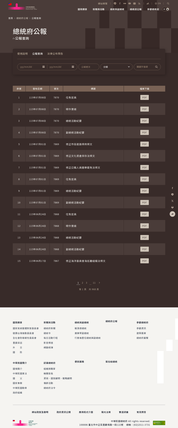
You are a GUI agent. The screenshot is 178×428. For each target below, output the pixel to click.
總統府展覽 (142, 336)
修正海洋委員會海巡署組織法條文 (86, 261)
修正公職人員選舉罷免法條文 (83, 167)
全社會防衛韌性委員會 (24, 336)
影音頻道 (48, 340)
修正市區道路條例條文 (79, 144)
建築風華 (141, 331)
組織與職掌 (49, 364)
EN (158, 3)
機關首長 (48, 369)
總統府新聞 (49, 326)
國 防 (17, 350)
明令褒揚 (71, 109)
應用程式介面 (86, 408)
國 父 (17, 374)
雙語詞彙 (123, 408)
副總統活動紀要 (75, 132)
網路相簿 (48, 345)
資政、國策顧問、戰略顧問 (58, 374)
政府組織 (17, 388)
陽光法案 (106, 408)
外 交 (17, 345)
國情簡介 (17, 364)
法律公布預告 (55, 53)
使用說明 (22, 53)
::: (2, 1)
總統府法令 (49, 383)
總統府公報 (22, 18)
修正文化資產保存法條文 (80, 156)
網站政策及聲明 (40, 408)
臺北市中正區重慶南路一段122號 (105, 420)
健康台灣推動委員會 (23, 331)
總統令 (47, 331)
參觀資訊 (141, 326)
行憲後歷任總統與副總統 (88, 336)
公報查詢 (37, 53)
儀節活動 (48, 379)
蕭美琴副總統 (82, 331)
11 (94, 282)
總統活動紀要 (74, 121)
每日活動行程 (51, 336)
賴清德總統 (80, 326)
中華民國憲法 (20, 369)
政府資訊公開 (64, 408)
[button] (168, 3)
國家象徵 (17, 379)
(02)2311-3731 (141, 420)
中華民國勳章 (20, 383)
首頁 (10, 18)
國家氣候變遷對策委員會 (26, 326)
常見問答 (141, 408)
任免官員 (71, 97)
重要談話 (17, 340)
